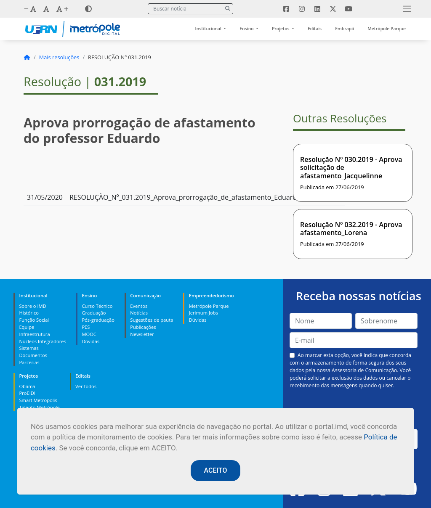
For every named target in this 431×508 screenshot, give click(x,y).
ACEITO (215, 470)
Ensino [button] (247, 29)
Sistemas (28, 348)
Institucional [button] (209, 29)
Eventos (138, 306)
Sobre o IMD (32, 306)
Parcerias (29, 362)
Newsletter (142, 334)
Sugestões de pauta (151, 320)
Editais (315, 29)
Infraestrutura (34, 334)
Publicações (143, 327)
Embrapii (344, 29)
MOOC (89, 334)
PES (86, 327)
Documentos (33, 355)
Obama (27, 386)
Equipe (26, 327)
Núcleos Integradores (42, 341)
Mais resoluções (59, 57)
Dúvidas (90, 341)
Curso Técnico (97, 306)
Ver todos (85, 386)
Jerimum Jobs (203, 313)
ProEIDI (27, 393)
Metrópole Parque (386, 29)
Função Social (34, 320)
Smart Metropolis (38, 400)
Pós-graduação (98, 320)
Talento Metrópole (39, 407)
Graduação (94, 313)
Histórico (29, 313)
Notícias (139, 313)
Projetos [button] (281, 29)
